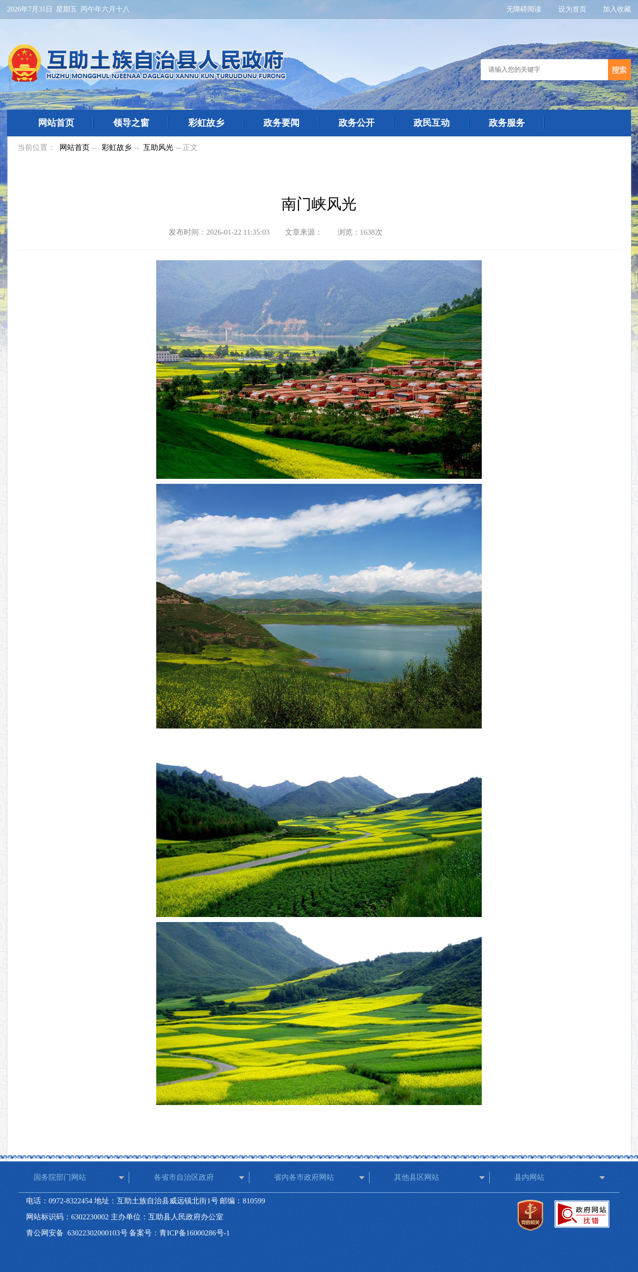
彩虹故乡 (206, 123)
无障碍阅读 (524, 9)
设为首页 (573, 9)
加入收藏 (617, 9)
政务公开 (357, 123)
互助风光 (158, 147)
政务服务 (507, 123)
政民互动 (432, 123)
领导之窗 (131, 123)
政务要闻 (281, 123)
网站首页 (56, 123)
